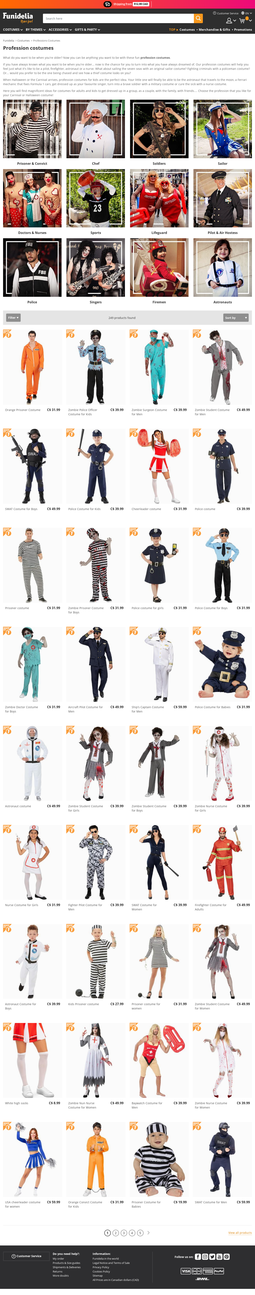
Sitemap (98, 1258)
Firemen (159, 285)
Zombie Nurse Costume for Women (211, 1088)
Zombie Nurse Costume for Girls (211, 791)
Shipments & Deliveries (67, 1250)
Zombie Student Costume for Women (212, 989)
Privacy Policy (101, 1250)
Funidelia (8, 40)
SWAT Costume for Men (211, 1185)
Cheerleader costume (146, 492)
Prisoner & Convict (32, 146)
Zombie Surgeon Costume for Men (149, 395)
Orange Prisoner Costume (22, 393)
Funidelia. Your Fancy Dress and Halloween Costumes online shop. (18, 18)
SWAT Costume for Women (144, 890)
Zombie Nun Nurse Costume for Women (82, 1088)
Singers (96, 285)
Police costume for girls (148, 591)
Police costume (205, 492)
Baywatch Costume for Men (147, 1088)
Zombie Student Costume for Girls (85, 791)
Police (32, 285)
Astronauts (222, 285)
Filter (12, 301)
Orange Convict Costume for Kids (85, 1187)
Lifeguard (159, 215)
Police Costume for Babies (212, 690)
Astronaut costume (18, 789)
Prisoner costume (17, 591)
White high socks (16, 1086)
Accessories (59, 29)
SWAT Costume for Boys (21, 492)
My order (58, 1241)
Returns (57, 1254)
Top (172, 29)
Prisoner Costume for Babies (146, 1187)
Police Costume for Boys (211, 591)
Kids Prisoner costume (83, 987)
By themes (34, 29)
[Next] (148, 1216)
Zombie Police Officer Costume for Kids (82, 395)
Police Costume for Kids (84, 492)
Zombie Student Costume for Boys (149, 791)
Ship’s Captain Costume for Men (148, 692)
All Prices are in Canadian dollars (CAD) (116, 1263)
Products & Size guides (66, 1246)
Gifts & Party (86, 29)
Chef (95, 146)
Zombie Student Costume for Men (212, 395)
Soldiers (159, 146)
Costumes (11, 29)
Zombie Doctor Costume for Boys (21, 692)
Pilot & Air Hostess (223, 215)
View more (14, 77)
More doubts (61, 1258)
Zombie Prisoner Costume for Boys (86, 593)
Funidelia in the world (106, 1241)
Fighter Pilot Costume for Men (85, 890)
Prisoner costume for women (146, 989)
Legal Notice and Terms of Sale (111, 1246)
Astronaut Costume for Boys (20, 989)
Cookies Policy (101, 1254)
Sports (96, 215)
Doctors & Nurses (32, 215)
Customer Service (26, 1239)
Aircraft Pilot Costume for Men (85, 692)
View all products (240, 1216)
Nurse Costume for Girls (21, 888)
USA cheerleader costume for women (22, 1187)
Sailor (222, 146)
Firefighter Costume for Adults (211, 890)
